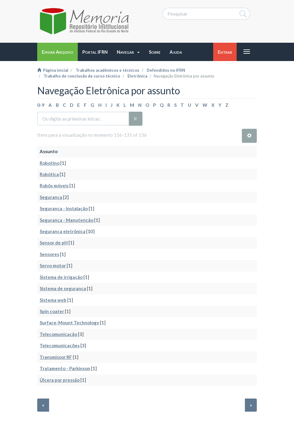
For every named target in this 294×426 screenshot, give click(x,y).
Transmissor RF (56, 357)
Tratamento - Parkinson (65, 368)
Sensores (49, 254)
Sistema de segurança (63, 288)
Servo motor (53, 265)
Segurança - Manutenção (66, 220)
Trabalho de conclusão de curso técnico (82, 76)
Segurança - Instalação (64, 208)
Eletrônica (137, 76)
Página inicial (52, 70)
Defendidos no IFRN (166, 70)
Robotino (49, 163)
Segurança (51, 197)
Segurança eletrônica (62, 231)
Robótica (49, 174)
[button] (128, 52)
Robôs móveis (54, 185)
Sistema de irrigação (61, 277)
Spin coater (52, 311)
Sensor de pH (54, 242)
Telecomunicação (58, 334)
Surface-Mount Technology (69, 322)
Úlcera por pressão (60, 380)
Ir (135, 118)
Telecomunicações (60, 345)
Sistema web (53, 300)
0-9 (41, 105)
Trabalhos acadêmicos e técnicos (107, 70)
